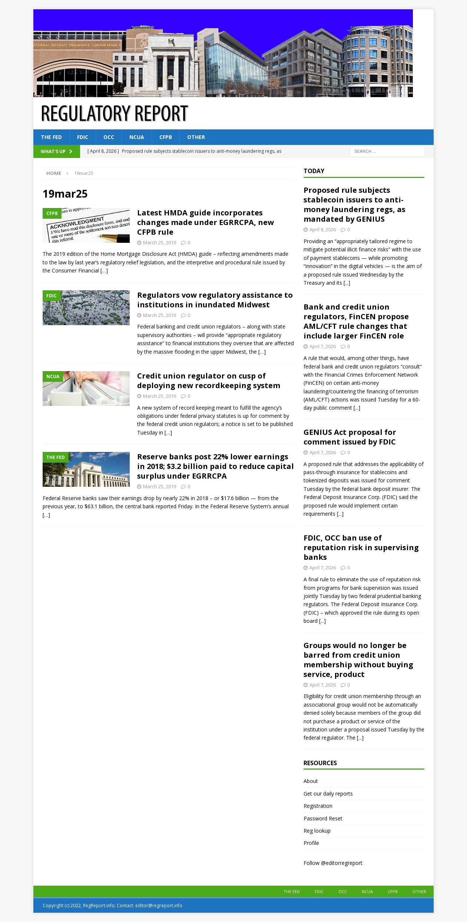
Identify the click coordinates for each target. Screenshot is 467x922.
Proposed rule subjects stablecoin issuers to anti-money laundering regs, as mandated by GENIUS (354, 204)
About (311, 780)
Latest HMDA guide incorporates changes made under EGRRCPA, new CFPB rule (205, 222)
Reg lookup (317, 830)
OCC (108, 137)
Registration (318, 805)
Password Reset (323, 818)
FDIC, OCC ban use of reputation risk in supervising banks (361, 547)
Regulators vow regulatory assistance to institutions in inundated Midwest (215, 300)
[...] (347, 282)
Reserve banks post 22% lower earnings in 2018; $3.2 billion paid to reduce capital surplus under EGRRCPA (215, 466)
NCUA (136, 137)
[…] (104, 270)
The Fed (51, 137)
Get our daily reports (328, 793)
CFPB (165, 137)
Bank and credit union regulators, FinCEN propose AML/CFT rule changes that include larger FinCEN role (356, 321)
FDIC (82, 137)
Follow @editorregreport (333, 862)
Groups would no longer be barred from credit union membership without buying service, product (358, 659)
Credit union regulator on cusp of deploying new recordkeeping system (208, 380)
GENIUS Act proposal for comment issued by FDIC (350, 437)
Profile (311, 842)
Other (196, 137)
